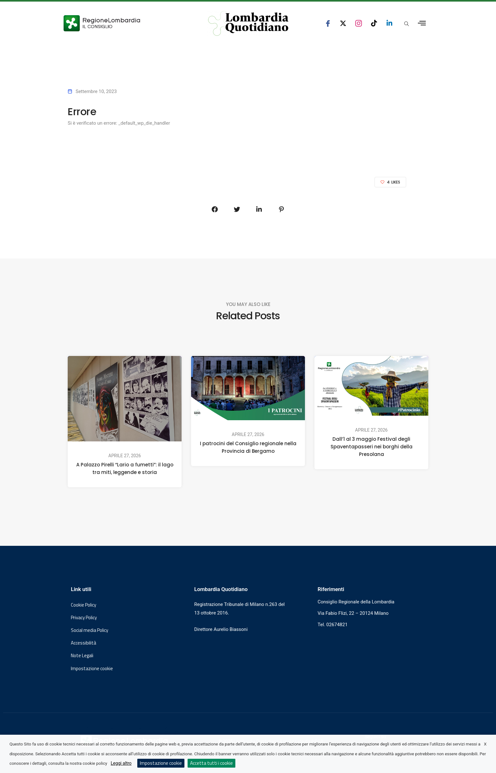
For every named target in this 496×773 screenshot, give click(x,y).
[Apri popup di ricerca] (406, 24)
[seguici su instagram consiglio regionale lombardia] (358, 23)
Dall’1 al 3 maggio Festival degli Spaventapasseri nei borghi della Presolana (371, 447)
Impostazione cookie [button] (92, 668)
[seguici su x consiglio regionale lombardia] (343, 23)
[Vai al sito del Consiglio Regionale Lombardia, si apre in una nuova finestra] (125, 23)
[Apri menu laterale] (421, 23)
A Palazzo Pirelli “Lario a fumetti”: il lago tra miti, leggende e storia (124, 468)
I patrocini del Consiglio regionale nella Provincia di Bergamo (248, 447)
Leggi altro (121, 763)
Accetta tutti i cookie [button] (211, 763)
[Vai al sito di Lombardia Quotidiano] (248, 23)
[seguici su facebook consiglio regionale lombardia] (328, 23)
